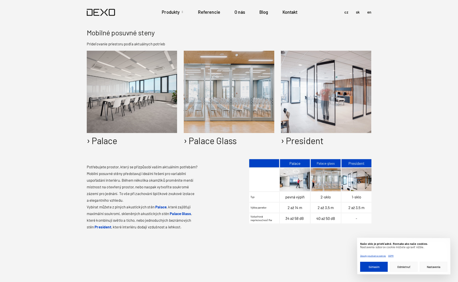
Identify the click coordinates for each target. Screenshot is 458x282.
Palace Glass (213, 140)
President (305, 140)
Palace (104, 140)
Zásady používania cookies (373, 255)
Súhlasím (374, 267)
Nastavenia (433, 267)
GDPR (391, 255)
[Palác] (89, 138)
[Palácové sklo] (186, 138)
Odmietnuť (403, 267)
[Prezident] (283, 138)
